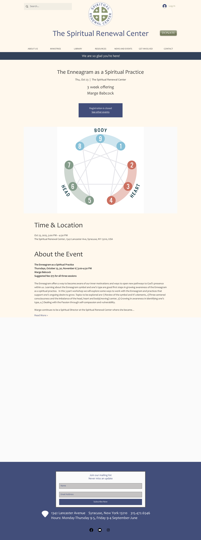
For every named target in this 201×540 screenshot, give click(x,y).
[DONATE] (168, 33)
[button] (55, 49)
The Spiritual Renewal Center (101, 34)
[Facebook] (91, 530)
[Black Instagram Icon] (108, 530)
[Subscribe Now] (100, 502)
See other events (101, 112)
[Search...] (47, 6)
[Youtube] (100, 530)
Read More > (41, 315)
